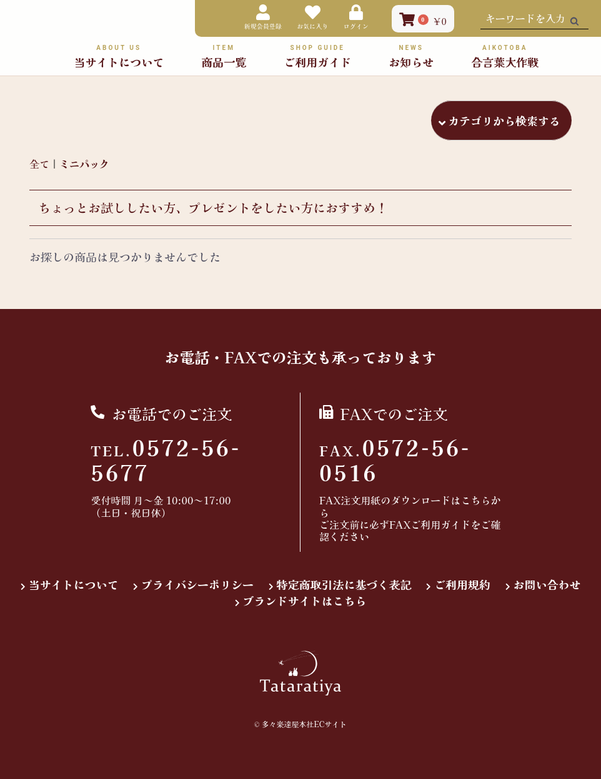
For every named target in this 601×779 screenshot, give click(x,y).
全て (39, 163)
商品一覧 (223, 56)
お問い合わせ (547, 584)
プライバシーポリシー (197, 584)
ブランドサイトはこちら (305, 601)
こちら (475, 499)
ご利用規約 (462, 584)
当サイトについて (74, 584)
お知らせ (411, 56)
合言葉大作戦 (505, 56)
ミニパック (84, 163)
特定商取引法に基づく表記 (344, 584)
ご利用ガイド (317, 56)
